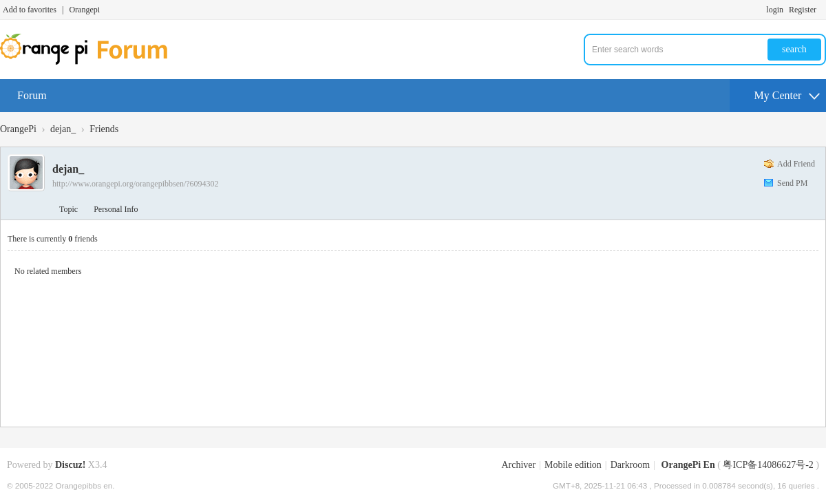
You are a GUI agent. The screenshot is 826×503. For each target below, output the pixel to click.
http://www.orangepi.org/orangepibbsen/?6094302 (135, 184)
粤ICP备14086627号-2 (768, 465)
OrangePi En (688, 465)
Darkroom (630, 465)
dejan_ (63, 129)
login (774, 9)
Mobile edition (573, 465)
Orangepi (84, 9)
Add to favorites (29, 9)
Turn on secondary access (822, 9)
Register (802, 9)
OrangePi (18, 129)
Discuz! (70, 465)
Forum (32, 95)
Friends (103, 129)
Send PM (792, 183)
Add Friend (796, 164)
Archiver (518, 465)
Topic (68, 209)
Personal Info (116, 209)
